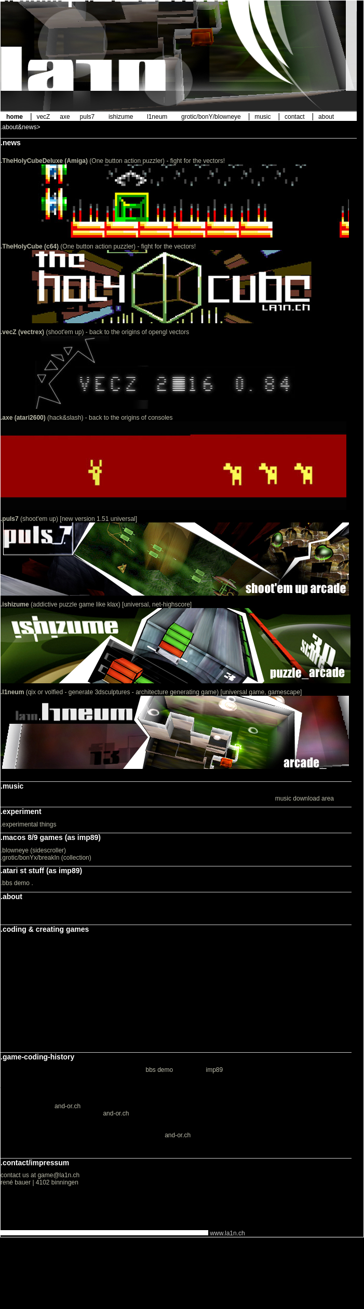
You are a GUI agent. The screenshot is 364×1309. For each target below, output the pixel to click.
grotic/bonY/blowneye (211, 116)
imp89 (214, 1069)
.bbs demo (15, 883)
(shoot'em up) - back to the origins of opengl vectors (95, 332)
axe (65, 116)
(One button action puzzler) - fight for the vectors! (113, 160)
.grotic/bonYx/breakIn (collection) (46, 857)
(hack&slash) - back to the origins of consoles (87, 417)
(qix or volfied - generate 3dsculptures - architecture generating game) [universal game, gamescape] (151, 692)
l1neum (157, 116)
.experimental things (28, 824)
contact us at (19, 1175)
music (262, 116)
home (14, 116)
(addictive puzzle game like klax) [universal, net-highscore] (96, 604)
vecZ (43, 116)
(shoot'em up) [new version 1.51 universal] (69, 518)
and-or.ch (67, 1106)
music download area (304, 798)
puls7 (87, 116)
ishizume (121, 116)
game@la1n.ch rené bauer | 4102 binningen (40, 1179)
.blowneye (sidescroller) (33, 850)
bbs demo (159, 1069)
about (326, 116)
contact (295, 116)
